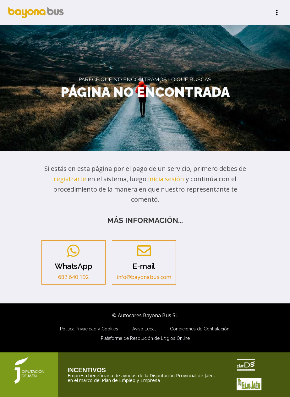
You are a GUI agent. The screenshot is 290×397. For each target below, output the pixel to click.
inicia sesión (166, 178)
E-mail (144, 266)
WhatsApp (73, 266)
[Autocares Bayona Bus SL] (36, 12)
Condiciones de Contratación (199, 328)
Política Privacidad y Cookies (89, 328)
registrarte (70, 178)
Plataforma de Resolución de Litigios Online (145, 338)
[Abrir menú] (276, 12)
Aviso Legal (144, 328)
